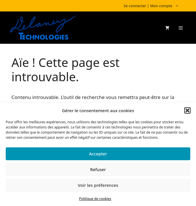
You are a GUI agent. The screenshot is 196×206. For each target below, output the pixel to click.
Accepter (98, 154)
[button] (187, 110)
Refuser (98, 169)
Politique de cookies (95, 198)
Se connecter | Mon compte (154, 5)
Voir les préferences (98, 185)
